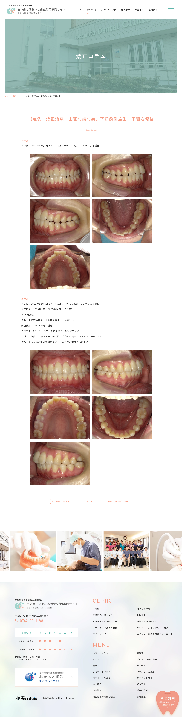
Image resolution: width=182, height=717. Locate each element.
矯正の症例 (142, 690)
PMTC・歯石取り (102, 677)
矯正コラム (16, 96)
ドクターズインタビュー (105, 621)
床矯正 (140, 653)
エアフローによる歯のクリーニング (155, 633)
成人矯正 (141, 665)
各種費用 (153, 9)
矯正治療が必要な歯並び (105, 696)
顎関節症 (141, 696)
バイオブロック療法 (147, 659)
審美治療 (125, 9)
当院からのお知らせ (147, 621)
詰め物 (96, 659)
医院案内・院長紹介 (103, 615)
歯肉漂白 (97, 684)
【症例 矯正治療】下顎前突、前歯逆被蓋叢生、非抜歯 (119, 501)
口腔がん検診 (143, 608)
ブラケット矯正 (145, 677)
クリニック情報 (88, 9)
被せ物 (96, 665)
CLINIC (103, 601)
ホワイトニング (108, 9)
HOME (6, 96)
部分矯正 (141, 684)
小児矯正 (97, 690)
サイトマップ (99, 633)
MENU (101, 645)
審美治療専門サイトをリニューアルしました (64, 501)
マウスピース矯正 (146, 671)
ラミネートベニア (102, 671)
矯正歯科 (139, 9)
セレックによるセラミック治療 (152, 627)
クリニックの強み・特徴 (105, 627)
